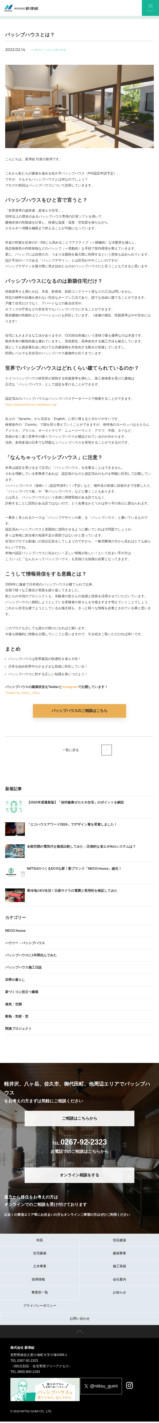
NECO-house (15, 932)
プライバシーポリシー (39, 1307)
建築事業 (119, 1254)
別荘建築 (119, 1241)
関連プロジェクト (18, 1030)
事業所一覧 (39, 1294)
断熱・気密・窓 (16, 1018)
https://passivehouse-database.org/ (31, 404)
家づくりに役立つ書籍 (21, 993)
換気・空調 (13, 1005)
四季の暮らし (15, 981)
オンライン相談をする (79, 1176)
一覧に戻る (69, 751)
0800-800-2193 (28, 1373)
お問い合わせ (80, 1320)
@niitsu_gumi (105, 1387)
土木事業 (39, 1268)
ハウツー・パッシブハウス (48, 50)
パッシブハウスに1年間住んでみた (31, 956)
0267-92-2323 (27, 1362)
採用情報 (40, 1281)
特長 (39, 1241)
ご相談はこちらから (79, 1120)
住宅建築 (39, 1254)
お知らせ (119, 1294)
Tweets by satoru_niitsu (22, 693)
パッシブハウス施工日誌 (23, 969)
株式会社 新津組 (22, 1349)
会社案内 (119, 1281)
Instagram (70, 687)
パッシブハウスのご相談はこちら (79, 711)
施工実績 (119, 1268)
